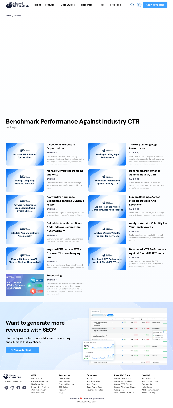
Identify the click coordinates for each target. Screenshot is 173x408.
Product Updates (66, 384)
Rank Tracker (36, 378)
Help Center (147, 387)
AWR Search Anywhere (124, 392)
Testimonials (64, 381)
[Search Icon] (132, 5)
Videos (17, 15)
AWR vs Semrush (38, 390)
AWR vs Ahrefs (37, 392)
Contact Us (147, 384)
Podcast (62, 390)
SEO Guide (63, 387)
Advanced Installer (95, 390)
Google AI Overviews (123, 381)
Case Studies (64, 378)
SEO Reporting (37, 384)
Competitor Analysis (40, 387)
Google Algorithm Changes (126, 387)
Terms (144, 392)
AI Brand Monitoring (39, 381)
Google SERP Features (124, 384)
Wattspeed (119, 390)
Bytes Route (92, 384)
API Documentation (150, 390)
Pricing (37, 4)
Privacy (152, 392)
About (89, 378)
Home (8, 15)
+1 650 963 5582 (149, 378)
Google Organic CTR (123, 378)
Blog (61, 392)
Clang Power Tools (94, 387)
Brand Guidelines (94, 381)
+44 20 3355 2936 (150, 381)
